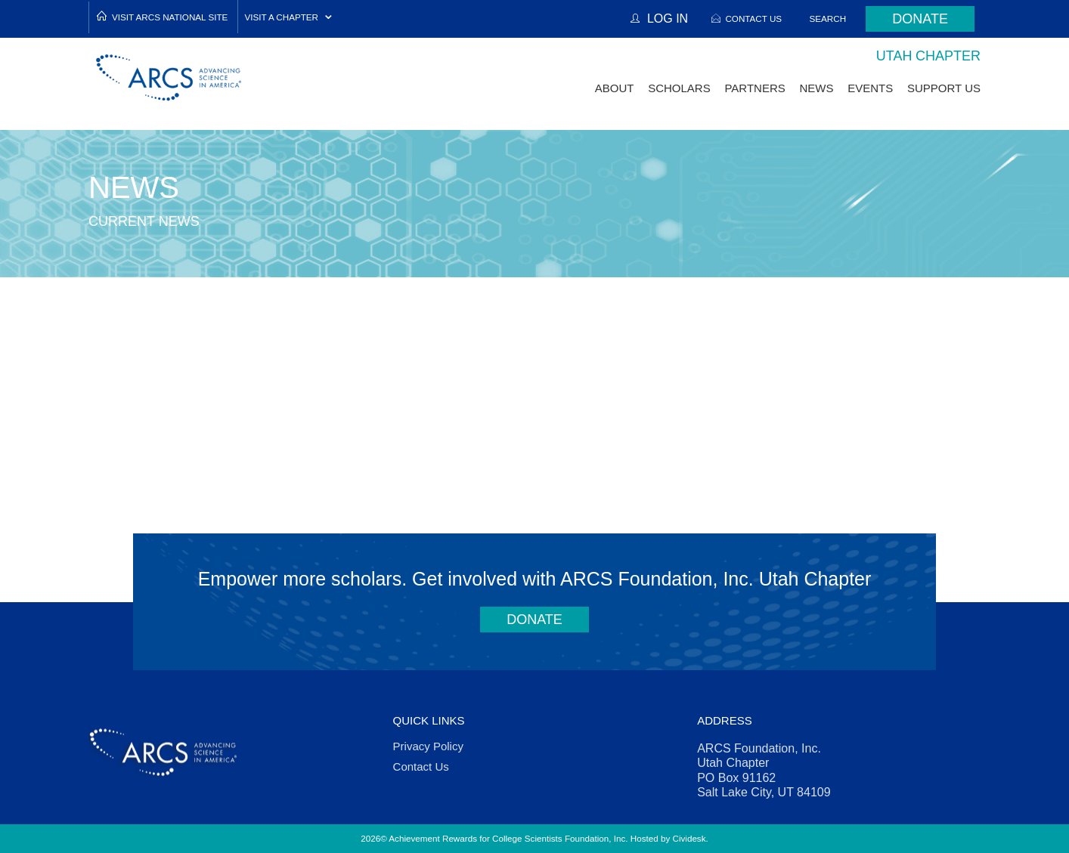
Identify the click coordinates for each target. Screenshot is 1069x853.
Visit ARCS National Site (170, 17)
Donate (920, 18)
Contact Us (753, 18)
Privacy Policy (428, 746)
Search (828, 18)
